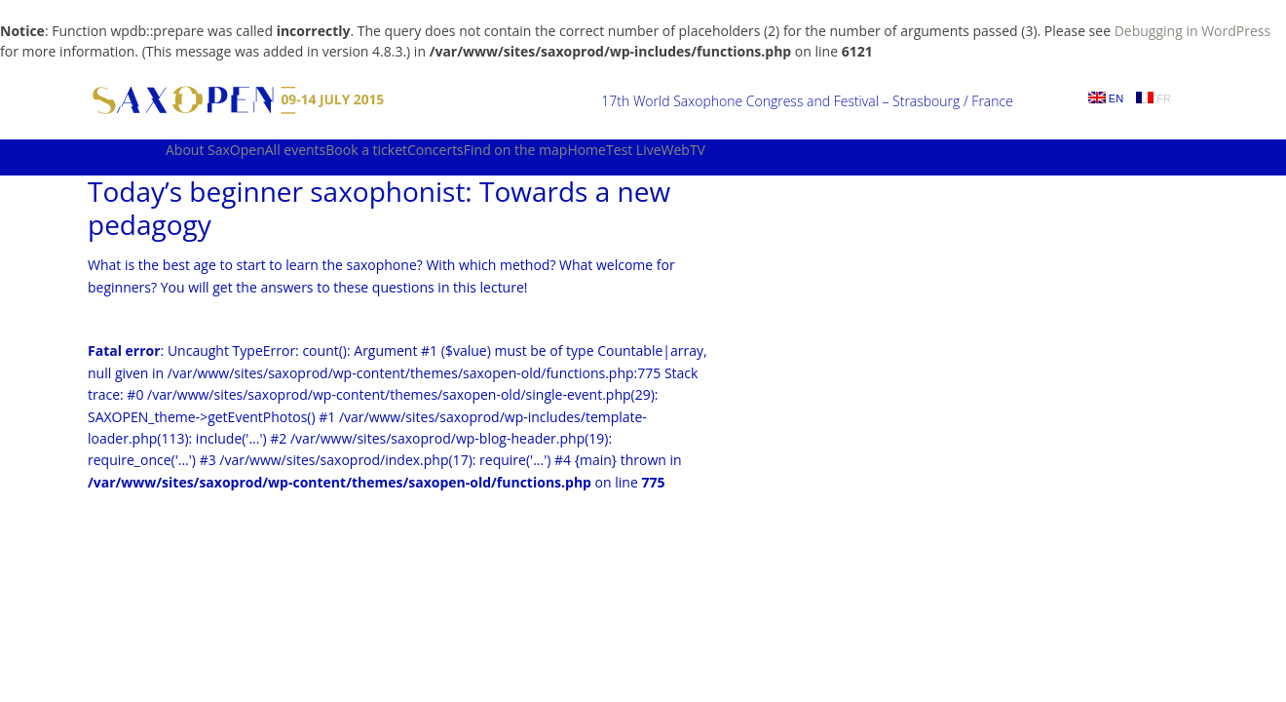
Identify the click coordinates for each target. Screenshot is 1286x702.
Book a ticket (366, 149)
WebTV (683, 149)
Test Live (634, 149)
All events (295, 149)
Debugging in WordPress (1192, 30)
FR (1153, 98)
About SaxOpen (215, 149)
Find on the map (516, 149)
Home (586, 149)
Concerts (435, 149)
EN (1105, 98)
